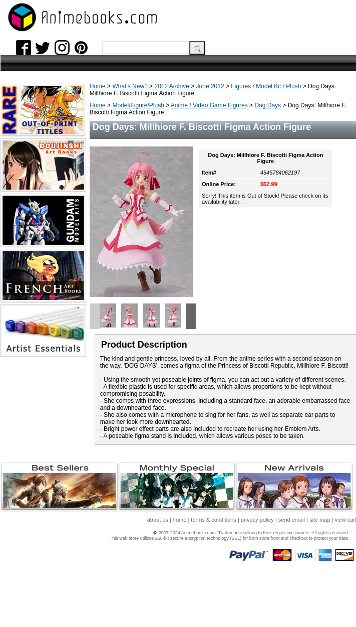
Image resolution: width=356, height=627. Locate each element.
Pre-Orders (18, 228)
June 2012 (210, 86)
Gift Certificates (25, 219)
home (180, 584)
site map (319, 584)
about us (157, 584)
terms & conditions (213, 584)
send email (291, 584)
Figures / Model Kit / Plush (266, 86)
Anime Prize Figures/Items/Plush (32, 190)
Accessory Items (27, 201)
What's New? (129, 86)
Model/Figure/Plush (138, 105)
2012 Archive (171, 86)
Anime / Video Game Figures (209, 105)
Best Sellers (19, 132)
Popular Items (22, 105)
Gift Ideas (16, 114)
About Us (15, 237)
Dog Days (267, 105)
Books (11, 159)
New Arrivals (20, 123)
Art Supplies (20, 210)
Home (98, 86)
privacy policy (257, 584)
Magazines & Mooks (32, 168)
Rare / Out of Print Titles (38, 150)
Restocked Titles (27, 141)
